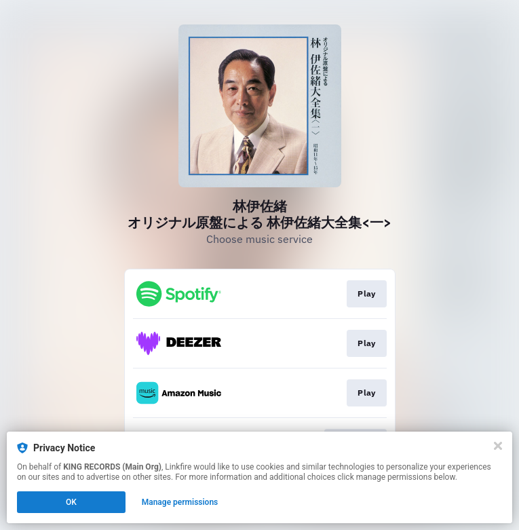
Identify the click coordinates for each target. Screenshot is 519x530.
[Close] (498, 446)
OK (71, 502)
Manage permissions (180, 502)
